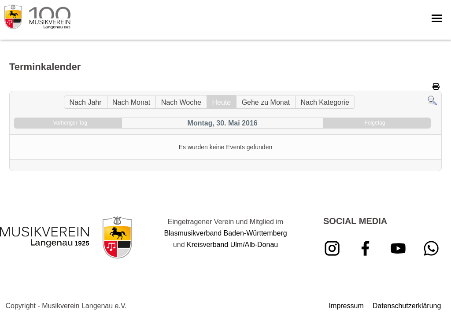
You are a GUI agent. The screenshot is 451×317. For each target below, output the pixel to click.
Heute (221, 102)
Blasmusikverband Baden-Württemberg (225, 233)
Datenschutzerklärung (407, 306)
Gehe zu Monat (266, 102)
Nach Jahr (86, 102)
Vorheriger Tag (70, 123)
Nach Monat (131, 102)
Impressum (346, 306)
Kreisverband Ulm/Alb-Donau (232, 244)
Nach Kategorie (324, 102)
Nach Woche (181, 102)
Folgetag (375, 123)
